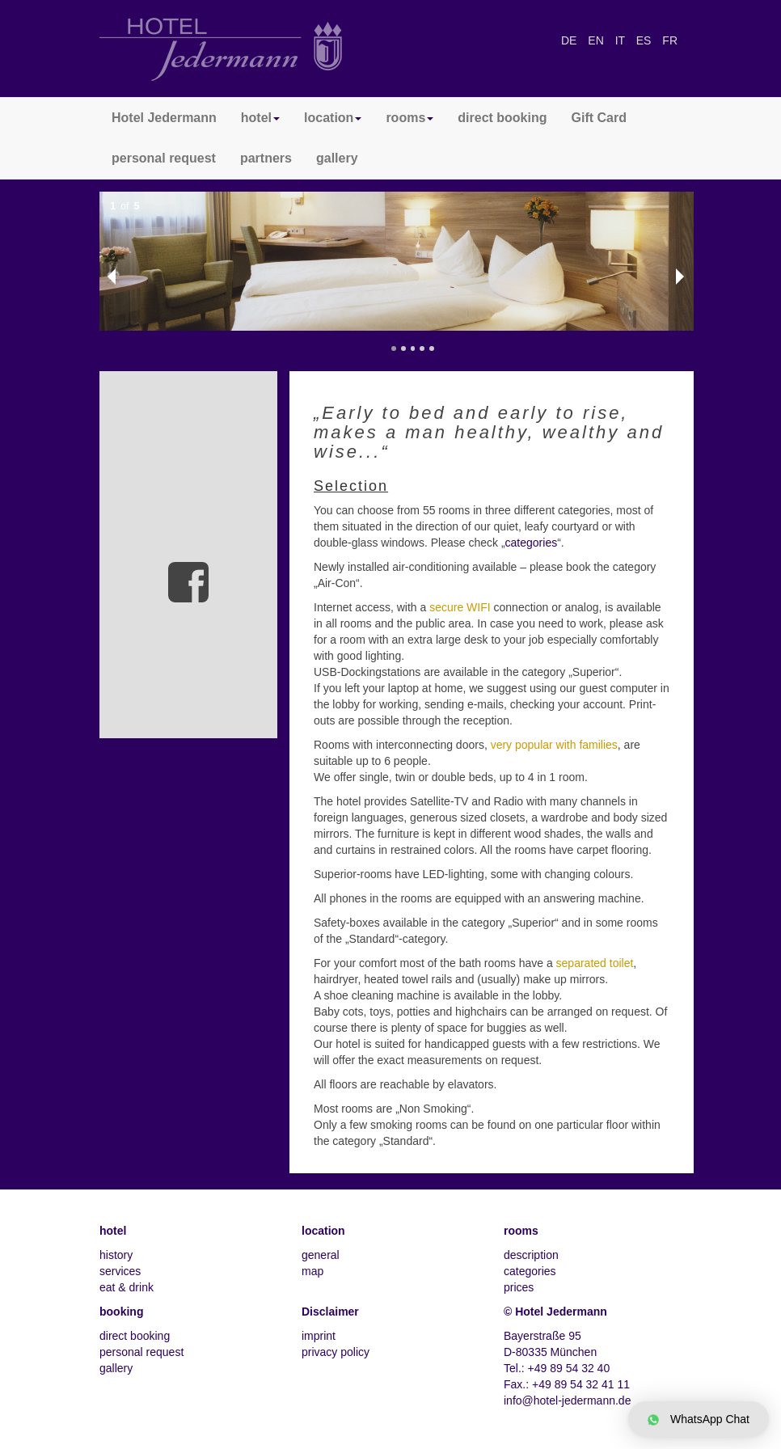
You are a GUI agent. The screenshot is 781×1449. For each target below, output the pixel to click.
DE (570, 40)
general (321, 1254)
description (531, 1254)
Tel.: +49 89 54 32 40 (557, 1368)
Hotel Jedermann (164, 118)
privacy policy (335, 1352)
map (312, 1271)
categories (531, 542)
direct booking (502, 118)
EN (597, 40)
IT (621, 40)
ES (645, 40)
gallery (337, 158)
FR (670, 40)
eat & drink (126, 1287)
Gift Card (599, 118)
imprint (319, 1335)
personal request (164, 158)
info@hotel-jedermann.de (567, 1400)
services (120, 1271)
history (116, 1254)
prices (519, 1287)
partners (266, 158)
